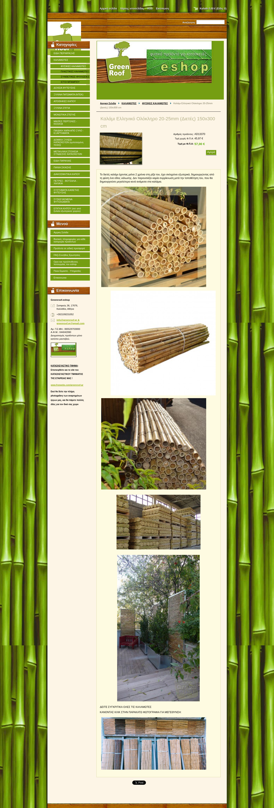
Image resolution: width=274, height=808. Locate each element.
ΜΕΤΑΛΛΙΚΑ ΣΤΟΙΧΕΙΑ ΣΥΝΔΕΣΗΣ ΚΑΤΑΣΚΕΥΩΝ (68, 152)
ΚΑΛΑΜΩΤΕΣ (129, 103)
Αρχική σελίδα (108, 8)
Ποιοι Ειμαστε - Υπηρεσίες (67, 271)
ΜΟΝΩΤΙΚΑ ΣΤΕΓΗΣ (65, 114)
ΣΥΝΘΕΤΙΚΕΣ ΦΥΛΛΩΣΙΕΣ (75, 76)
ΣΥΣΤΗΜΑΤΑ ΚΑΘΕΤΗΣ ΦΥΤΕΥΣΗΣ (66, 191)
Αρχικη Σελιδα (108, 103)
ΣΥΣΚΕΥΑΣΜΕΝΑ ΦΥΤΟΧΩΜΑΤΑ (63, 200)
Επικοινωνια (60, 277)
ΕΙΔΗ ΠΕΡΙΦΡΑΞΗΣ (64, 53)
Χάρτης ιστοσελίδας (132, 8)
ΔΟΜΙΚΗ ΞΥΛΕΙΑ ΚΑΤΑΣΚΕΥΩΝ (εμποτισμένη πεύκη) (69, 142)
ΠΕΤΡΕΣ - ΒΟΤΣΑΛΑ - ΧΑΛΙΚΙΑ (65, 182)
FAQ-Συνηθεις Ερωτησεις (67, 255)
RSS (150, 8)
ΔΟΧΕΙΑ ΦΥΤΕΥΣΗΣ (65, 88)
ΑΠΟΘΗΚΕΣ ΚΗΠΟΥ (65, 101)
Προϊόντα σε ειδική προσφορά (69, 248)
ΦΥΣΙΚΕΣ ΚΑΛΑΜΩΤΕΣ (155, 103)
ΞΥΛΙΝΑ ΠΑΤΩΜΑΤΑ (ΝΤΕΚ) (68, 94)
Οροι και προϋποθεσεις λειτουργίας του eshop (66, 262)
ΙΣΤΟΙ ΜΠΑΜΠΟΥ (70, 82)
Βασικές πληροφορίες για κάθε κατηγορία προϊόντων (69, 240)
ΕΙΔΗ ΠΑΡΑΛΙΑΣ (62, 160)
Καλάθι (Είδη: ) (213, 8)
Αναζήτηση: (189, 22)
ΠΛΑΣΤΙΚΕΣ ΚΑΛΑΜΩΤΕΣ (75, 71)
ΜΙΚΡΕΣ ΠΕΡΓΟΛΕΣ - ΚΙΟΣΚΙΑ (65, 122)
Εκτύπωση (162, 8)
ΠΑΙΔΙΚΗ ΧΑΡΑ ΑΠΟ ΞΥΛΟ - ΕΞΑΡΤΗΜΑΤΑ (69, 131)
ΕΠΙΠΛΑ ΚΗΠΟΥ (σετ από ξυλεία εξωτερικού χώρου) (67, 209)
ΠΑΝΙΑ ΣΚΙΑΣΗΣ (62, 167)
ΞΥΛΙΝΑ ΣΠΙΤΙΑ (62, 108)
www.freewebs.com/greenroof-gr (67, 385)
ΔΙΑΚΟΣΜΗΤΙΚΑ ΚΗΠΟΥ (67, 174)
